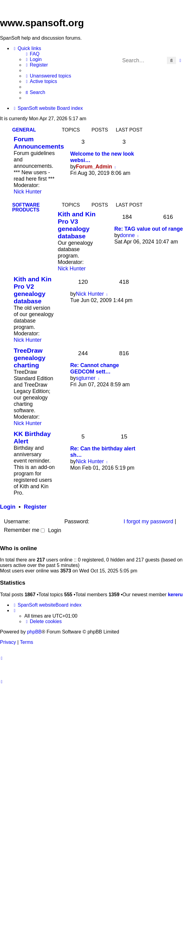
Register (35, 506)
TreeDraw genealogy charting (29, 358)
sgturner (86, 378)
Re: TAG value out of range (148, 229)
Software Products (26, 207)
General (24, 129)
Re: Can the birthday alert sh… (102, 451)
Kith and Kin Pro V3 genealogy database (76, 225)
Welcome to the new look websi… (102, 157)
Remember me (24, 530)
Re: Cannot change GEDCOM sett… (94, 368)
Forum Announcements (39, 142)
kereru (175, 594)
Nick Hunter (28, 192)
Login (8, 506)
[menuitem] (32, 54)
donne (127, 235)
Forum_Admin (94, 167)
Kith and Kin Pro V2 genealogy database (32, 290)
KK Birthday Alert (32, 437)
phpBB (34, 631)
